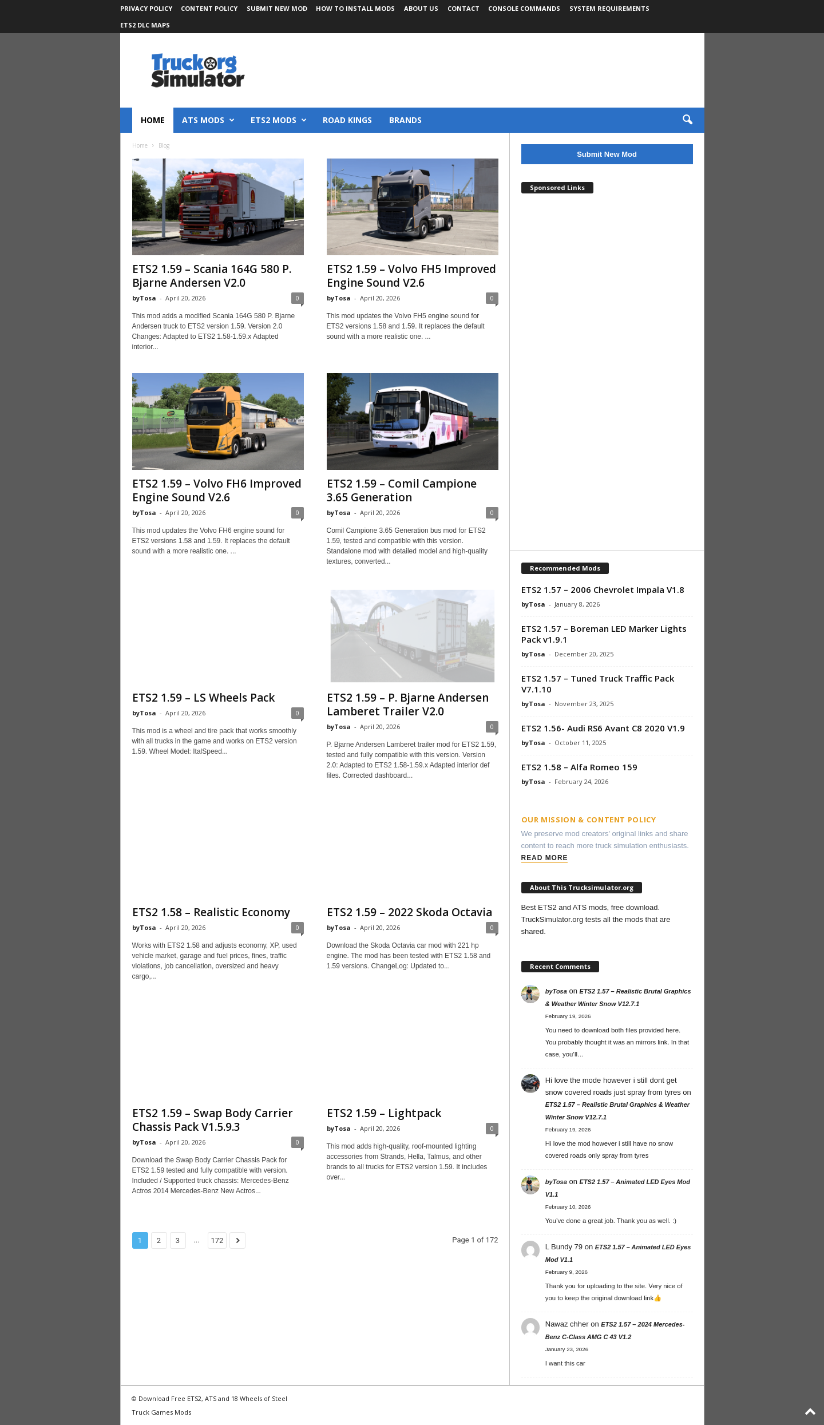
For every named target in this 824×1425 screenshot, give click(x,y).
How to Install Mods (355, 8)
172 (217, 1241)
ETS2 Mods (279, 120)
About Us (421, 8)
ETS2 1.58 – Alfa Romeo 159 (579, 767)
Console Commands (524, 8)
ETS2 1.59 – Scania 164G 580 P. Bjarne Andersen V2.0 (211, 276)
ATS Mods (208, 120)
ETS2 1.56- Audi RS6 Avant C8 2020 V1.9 (603, 728)
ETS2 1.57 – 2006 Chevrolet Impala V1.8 (602, 589)
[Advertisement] (607, 373)
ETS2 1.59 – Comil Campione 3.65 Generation (402, 490)
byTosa (144, 298)
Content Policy (209, 8)
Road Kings (347, 119)
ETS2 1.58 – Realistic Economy (211, 912)
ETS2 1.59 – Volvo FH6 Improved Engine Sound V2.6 (217, 490)
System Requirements (609, 8)
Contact (463, 8)
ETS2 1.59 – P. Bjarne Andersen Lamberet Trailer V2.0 (408, 705)
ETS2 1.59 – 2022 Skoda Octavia (409, 912)
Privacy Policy (146, 8)
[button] (687, 120)
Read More (544, 858)
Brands (405, 119)
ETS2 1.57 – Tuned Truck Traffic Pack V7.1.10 (597, 683)
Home (153, 119)
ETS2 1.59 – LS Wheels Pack (203, 698)
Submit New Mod (277, 8)
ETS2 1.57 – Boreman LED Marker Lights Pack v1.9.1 (604, 634)
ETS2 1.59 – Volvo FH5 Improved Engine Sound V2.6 (411, 276)
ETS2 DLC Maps (145, 25)
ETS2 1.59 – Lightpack (384, 1113)
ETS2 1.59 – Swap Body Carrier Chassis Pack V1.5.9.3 (212, 1120)
